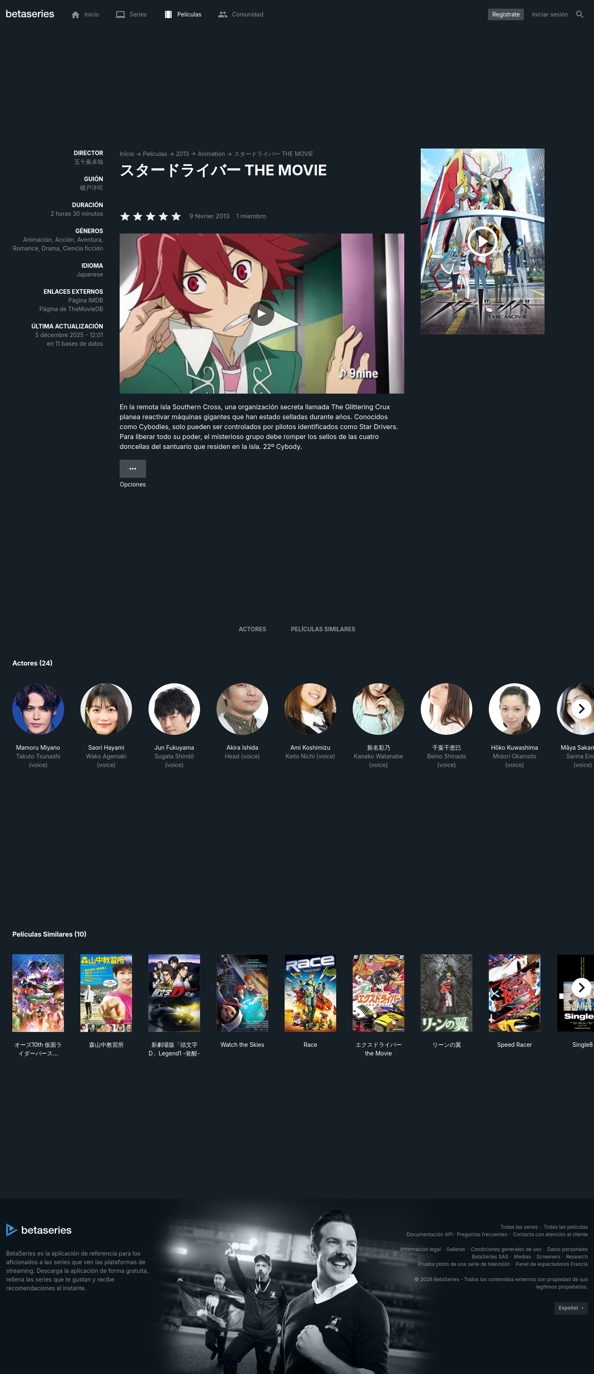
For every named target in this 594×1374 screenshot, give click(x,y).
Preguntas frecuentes (482, 1234)
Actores (252, 629)
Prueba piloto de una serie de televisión (464, 1264)
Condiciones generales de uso (506, 1249)
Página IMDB (85, 300)
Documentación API (430, 1234)
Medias (522, 1257)
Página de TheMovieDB (71, 308)
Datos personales (567, 1249)
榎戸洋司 (91, 187)
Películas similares (323, 629)
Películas (155, 153)
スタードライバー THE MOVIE (273, 153)
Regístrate (506, 14)
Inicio (127, 153)
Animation (211, 153)
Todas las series (519, 1227)
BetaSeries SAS (490, 1257)
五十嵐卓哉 (88, 161)
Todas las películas (566, 1227)
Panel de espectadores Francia (552, 1264)
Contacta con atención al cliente (550, 1234)
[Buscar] (580, 14)
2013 (182, 153)
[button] (38, 730)
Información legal (420, 1249)
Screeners (549, 1257)
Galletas (455, 1249)
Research (577, 1257)
